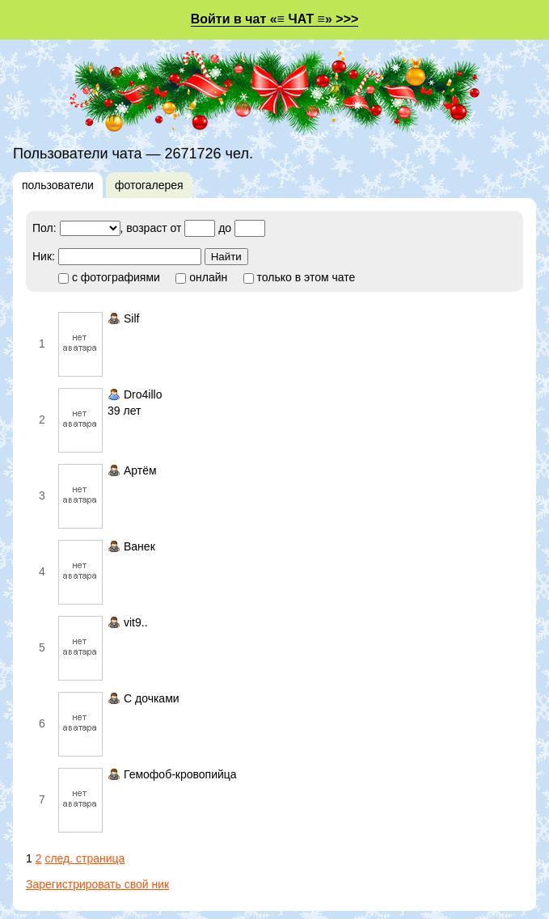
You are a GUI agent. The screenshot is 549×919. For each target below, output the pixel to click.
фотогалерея (149, 185)
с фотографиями (109, 277)
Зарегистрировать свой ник (97, 884)
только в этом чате (299, 277)
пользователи (58, 185)
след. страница (84, 858)
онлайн (201, 277)
